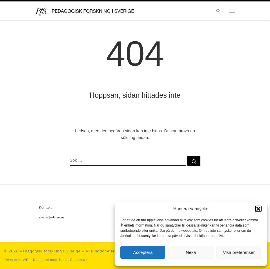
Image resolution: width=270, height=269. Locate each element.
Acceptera (143, 252)
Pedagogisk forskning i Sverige (50, 251)
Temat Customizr (73, 259)
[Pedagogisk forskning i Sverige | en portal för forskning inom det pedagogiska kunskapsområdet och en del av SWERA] (90, 10)
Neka (191, 252)
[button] (258, 209)
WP (25, 259)
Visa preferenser (239, 252)
